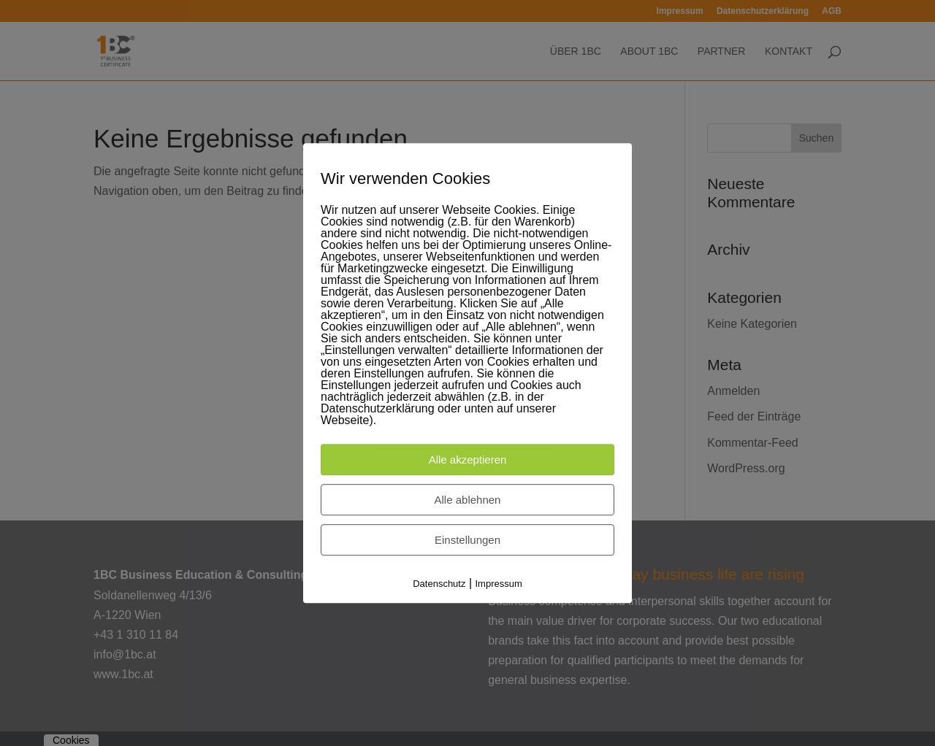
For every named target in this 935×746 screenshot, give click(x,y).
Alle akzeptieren (468, 460)
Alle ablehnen (468, 500)
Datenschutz (439, 584)
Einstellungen (467, 540)
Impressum (499, 584)
